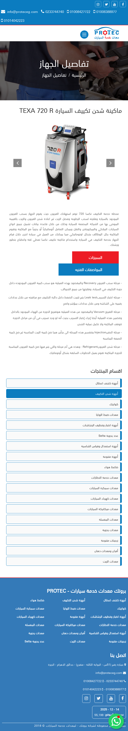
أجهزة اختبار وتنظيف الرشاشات (100, 425)
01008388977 (105, 11)
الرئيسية (79, 74)
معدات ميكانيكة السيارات (103, 509)
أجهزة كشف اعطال (107, 383)
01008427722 (78, 11)
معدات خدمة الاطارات (104, 477)
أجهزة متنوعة (110, 456)
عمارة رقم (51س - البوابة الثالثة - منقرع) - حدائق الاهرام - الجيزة (86, 664)
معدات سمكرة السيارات (103, 488)
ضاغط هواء (111, 467)
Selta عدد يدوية (108, 435)
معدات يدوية (110, 529)
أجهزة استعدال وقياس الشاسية (99, 446)
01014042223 (12, 20)
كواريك (113, 404)
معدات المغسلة (108, 519)
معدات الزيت (110, 561)
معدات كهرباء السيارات (104, 498)
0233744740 (52, 11)
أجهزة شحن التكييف (106, 393)
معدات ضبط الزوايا (107, 414)
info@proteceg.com (19, 11)
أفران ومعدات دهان (106, 550)
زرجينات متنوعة (109, 540)
